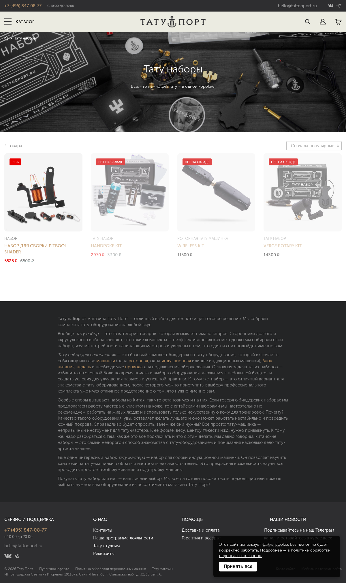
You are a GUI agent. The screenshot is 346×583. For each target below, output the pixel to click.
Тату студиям (106, 545)
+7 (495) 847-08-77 (23, 5)
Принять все (238, 566)
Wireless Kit (190, 245)
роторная (138, 360)
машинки (105, 360)
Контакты (102, 530)
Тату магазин (162, 569)
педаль (84, 366)
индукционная (176, 360)
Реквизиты (103, 553)
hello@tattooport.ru (297, 5)
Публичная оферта (54, 569)
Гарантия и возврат (201, 538)
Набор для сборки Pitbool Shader (35, 249)
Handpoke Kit (106, 245)
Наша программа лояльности (123, 538)
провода (134, 366)
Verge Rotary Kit (283, 245)
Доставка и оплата (201, 530)
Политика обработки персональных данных (110, 569)
